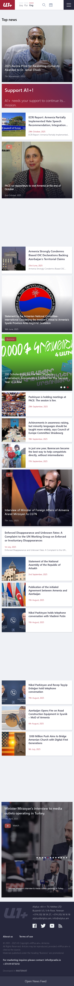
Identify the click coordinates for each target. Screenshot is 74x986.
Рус (26, 5)
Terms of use (26, 936)
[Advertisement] (37, 221)
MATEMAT (21, 970)
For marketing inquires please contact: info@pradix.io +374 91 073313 (32, 962)
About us (8, 936)
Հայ (21, 5)
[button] (60, 387)
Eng (31, 5)
